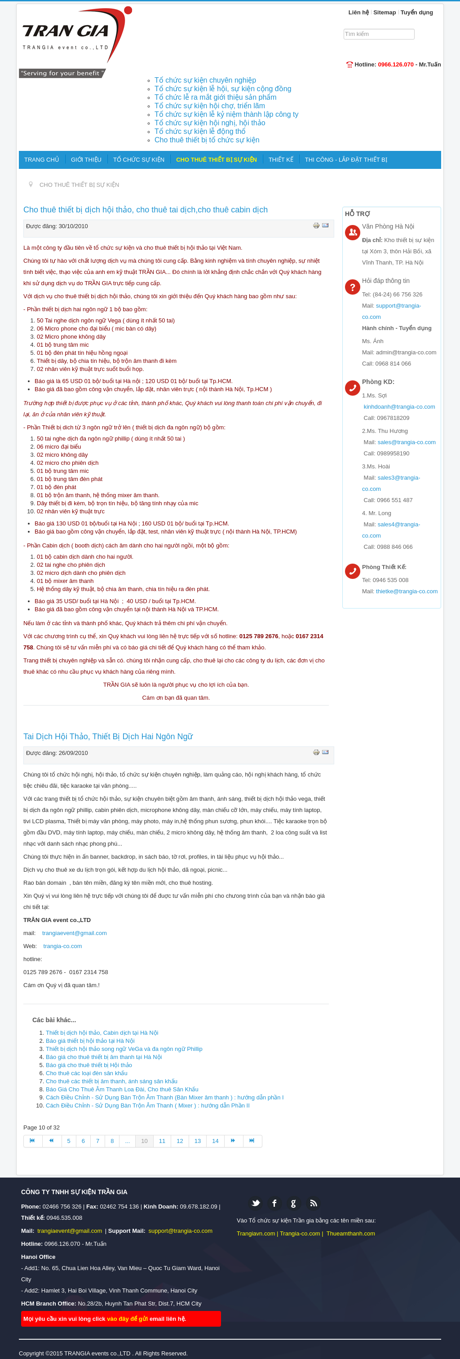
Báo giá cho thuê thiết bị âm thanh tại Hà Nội (104, 1057)
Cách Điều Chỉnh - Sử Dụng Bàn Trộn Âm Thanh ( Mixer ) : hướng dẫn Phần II (148, 1105)
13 (198, 1141)
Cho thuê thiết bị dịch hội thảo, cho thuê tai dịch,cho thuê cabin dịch (145, 209)
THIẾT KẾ (281, 159)
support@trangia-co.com (181, 1230)
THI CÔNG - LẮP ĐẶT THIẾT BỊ (346, 159)
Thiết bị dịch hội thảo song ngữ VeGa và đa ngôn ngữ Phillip (124, 1049)
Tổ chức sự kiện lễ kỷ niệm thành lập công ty (227, 114)
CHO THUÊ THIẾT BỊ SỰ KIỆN (216, 159)
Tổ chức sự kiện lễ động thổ (200, 131)
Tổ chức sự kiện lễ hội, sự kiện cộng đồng (223, 89)
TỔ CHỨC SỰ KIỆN (138, 159)
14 (215, 1141)
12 (180, 1141)
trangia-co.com (63, 946)
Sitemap (384, 12)
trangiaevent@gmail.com (74, 933)
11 (162, 1141)
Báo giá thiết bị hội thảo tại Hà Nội (90, 1040)
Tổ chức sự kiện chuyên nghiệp (205, 80)
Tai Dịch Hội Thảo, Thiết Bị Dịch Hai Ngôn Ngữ (108, 736)
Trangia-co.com (300, 1233)
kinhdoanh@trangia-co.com (399, 406)
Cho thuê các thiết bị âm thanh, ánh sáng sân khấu (111, 1081)
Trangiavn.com (256, 1233)
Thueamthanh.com (351, 1233)
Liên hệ (359, 12)
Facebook (274, 1203)
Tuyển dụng (417, 12)
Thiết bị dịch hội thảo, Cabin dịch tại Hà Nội (102, 1032)
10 (144, 1141)
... (127, 1141)
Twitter (255, 1203)
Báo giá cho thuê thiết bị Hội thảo (89, 1065)
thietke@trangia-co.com (407, 591)
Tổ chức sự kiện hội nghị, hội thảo (210, 123)
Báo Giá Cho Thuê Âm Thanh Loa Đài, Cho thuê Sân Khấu (122, 1089)
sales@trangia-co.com (407, 442)
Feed (313, 1203)
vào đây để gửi (128, 1318)
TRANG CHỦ (41, 159)
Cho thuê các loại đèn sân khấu (87, 1073)
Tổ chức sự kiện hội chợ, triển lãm (210, 106)
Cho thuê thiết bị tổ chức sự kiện (207, 140)
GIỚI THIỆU (86, 159)
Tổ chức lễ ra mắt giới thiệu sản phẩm (216, 97)
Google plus (294, 1203)
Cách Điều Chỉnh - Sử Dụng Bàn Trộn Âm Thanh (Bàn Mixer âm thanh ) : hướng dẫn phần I (165, 1097)
